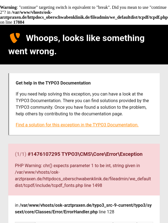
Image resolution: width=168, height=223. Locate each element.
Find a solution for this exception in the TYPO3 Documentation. (77, 124)
